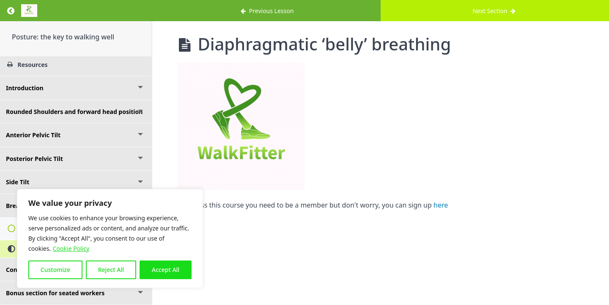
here (440, 205)
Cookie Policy (71, 248)
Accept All (165, 270)
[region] (110, 238)
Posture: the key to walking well (63, 37)
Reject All (111, 270)
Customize (55, 270)
